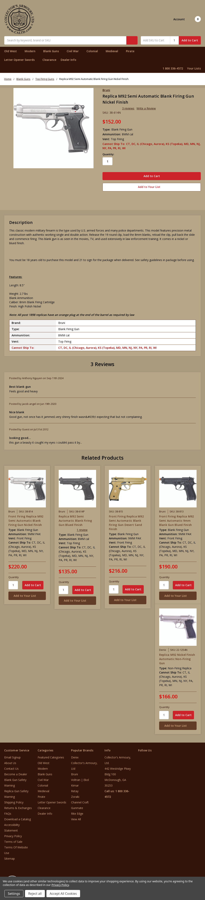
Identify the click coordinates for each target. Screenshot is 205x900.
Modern (32, 51)
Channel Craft (80, 801)
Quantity (13, 576)
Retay (74, 790)
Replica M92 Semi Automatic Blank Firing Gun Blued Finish (75, 519)
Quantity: (108, 154)
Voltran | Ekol (80, 779)
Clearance (49, 60)
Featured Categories (51, 756)
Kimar (75, 784)
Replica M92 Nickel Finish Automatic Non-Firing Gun (177, 658)
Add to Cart (190, 40)
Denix (74, 756)
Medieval (114, 51)
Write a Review (146, 108)
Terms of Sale (13, 841)
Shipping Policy (13, 801)
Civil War (74, 51)
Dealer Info (68, 60)
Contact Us (11, 767)
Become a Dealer (15, 773)
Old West (12, 51)
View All (76, 818)
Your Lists (194, 68)
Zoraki (75, 796)
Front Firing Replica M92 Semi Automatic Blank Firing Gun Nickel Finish (25, 519)
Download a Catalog (17, 818)
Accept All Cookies (63, 893)
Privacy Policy (13, 835)
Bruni (74, 773)
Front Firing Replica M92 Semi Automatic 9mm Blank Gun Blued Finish (176, 519)
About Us (10, 762)
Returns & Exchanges (18, 807)
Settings (14, 893)
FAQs (7, 812)
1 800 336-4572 (173, 68)
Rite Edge (77, 812)
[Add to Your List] (27, 594)
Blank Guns (52, 51)
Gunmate (77, 807)
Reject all (35, 893)
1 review (82, 529)
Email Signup (12, 756)
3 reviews (128, 108)
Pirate (132, 51)
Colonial (93, 51)
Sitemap (9, 857)
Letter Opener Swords (21, 60)
